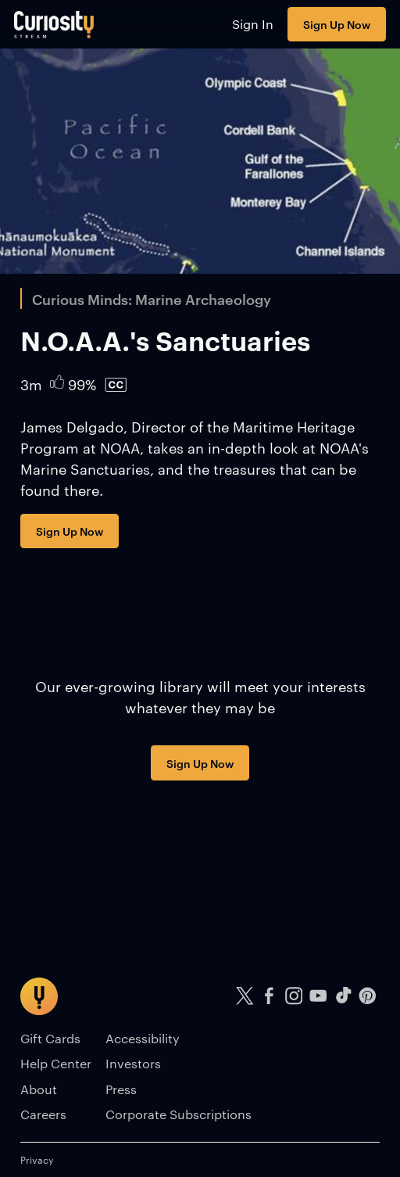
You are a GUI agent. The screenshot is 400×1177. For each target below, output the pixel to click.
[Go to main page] (54, 24)
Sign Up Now (336, 23)
